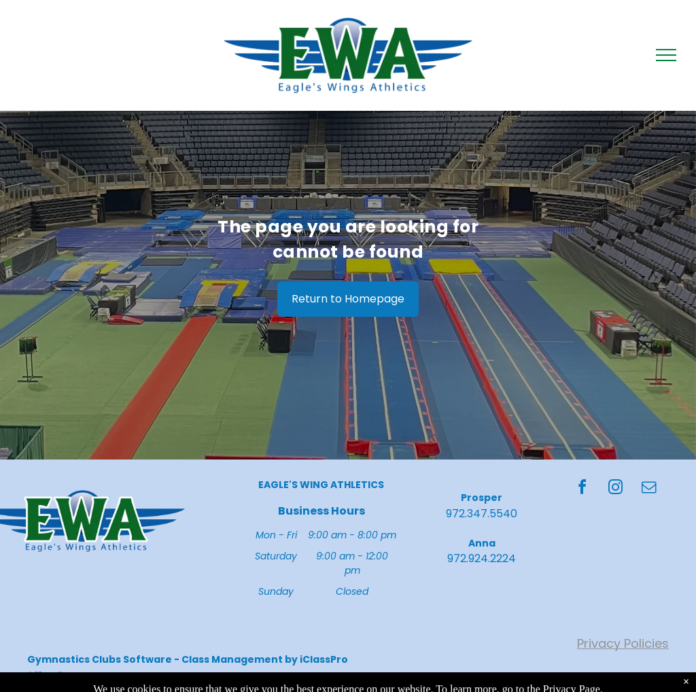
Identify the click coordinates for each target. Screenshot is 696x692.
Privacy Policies (623, 643)
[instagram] (616, 489)
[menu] (666, 55)
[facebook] (582, 489)
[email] (649, 489)
